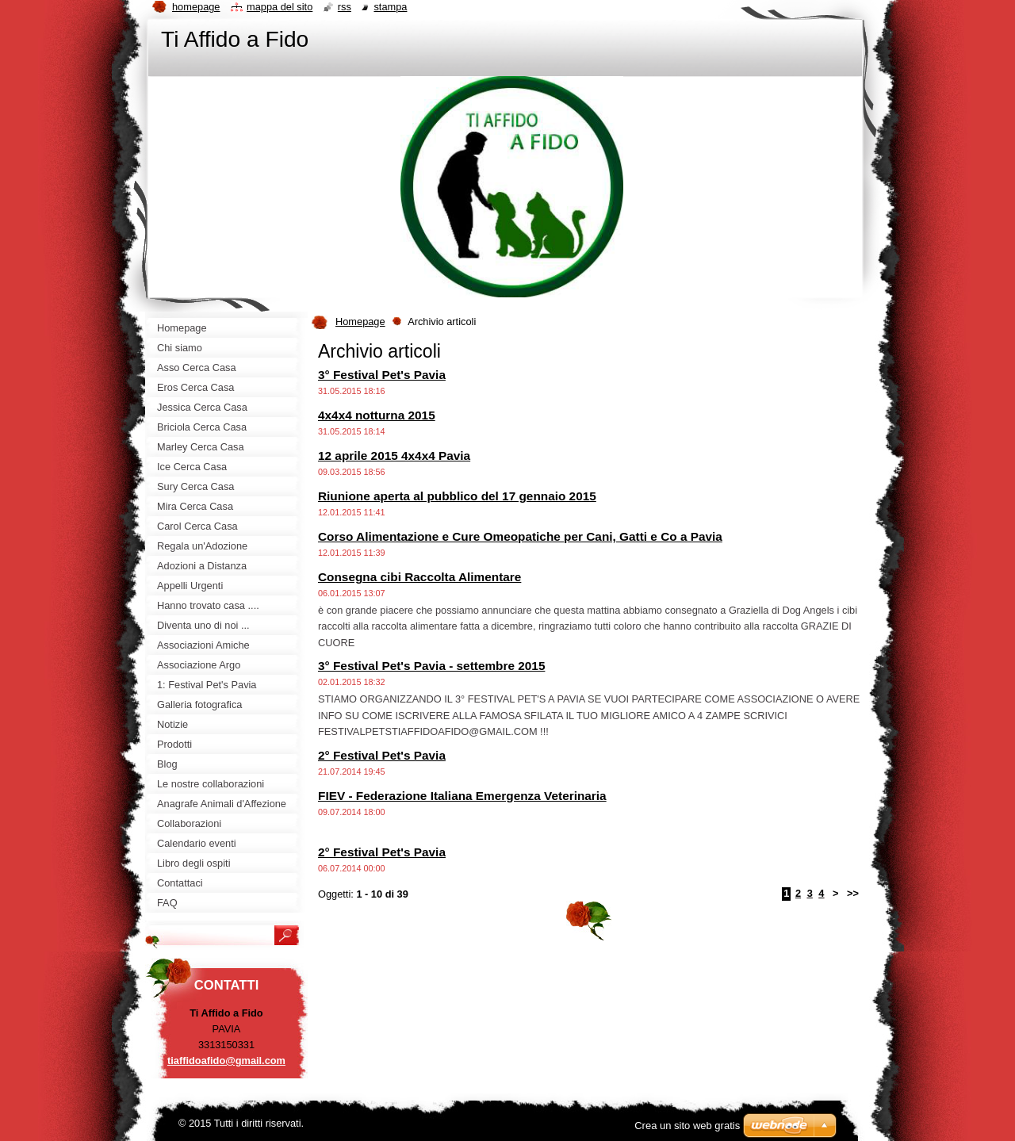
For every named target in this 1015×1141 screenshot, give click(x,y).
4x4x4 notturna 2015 (376, 415)
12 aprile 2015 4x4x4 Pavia (394, 455)
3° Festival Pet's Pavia (382, 374)
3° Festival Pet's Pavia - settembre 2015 (431, 665)
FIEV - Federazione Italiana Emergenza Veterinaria (462, 795)
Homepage (360, 321)
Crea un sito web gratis (687, 1125)
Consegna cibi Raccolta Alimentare (419, 577)
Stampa (390, 7)
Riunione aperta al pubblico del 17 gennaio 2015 (457, 496)
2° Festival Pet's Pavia (382, 755)
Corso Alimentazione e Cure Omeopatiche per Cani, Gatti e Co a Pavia (520, 536)
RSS (344, 7)
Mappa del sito (279, 7)
